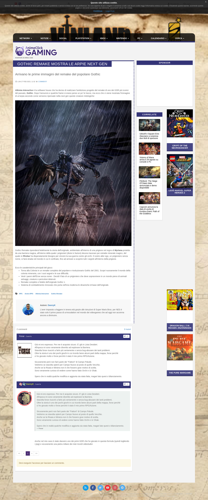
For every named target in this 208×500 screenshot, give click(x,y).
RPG (21, 294)
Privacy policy (170, 496)
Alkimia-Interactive (42, 294)
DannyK (30, 384)
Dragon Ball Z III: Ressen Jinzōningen (179, 326)
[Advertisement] (134, 51)
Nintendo (122, 38)
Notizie (46, 38)
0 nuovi (127, 329)
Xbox (104, 38)
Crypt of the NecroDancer (180, 146)
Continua (97, 11)
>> (36, 453)
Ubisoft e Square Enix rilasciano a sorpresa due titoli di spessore (149, 136)
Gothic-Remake (56, 294)
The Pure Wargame (180, 373)
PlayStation (83, 38)
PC (140, 38)
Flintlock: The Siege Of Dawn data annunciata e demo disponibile (148, 184)
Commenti (42, 81)
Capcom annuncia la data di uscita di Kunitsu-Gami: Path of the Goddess (149, 210)
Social (63, 38)
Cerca (179, 38)
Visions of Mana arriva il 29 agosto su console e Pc (149, 159)
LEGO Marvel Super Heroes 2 (180, 191)
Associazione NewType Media (82, 494)
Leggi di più (110, 11)
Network (25, 38)
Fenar (22, 336)
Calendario (158, 38)
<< (19, 453)
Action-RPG (29, 294)
